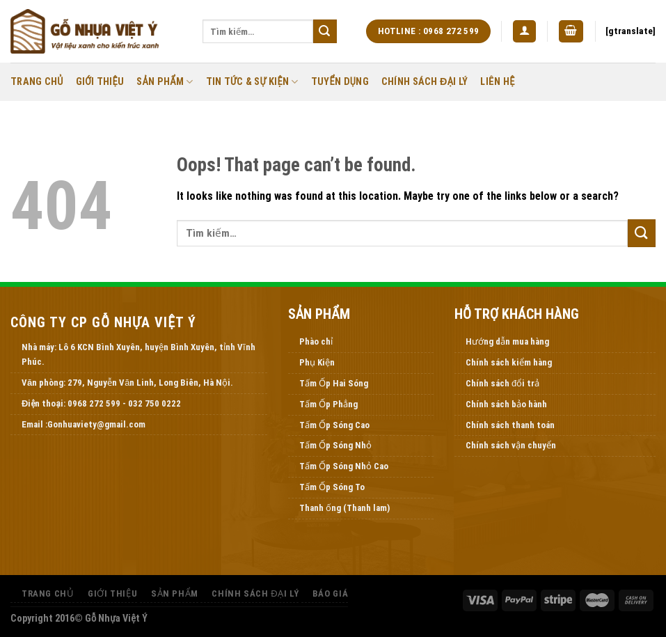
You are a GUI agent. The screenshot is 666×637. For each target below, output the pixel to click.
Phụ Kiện (317, 362)
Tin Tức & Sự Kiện (252, 81)
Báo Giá (330, 593)
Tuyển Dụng (340, 82)
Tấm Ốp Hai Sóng (333, 383)
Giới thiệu (100, 82)
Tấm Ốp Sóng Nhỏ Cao (343, 466)
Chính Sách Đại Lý (424, 82)
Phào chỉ (316, 341)
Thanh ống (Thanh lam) (344, 508)
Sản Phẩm (164, 81)
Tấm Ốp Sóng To (332, 487)
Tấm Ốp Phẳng (328, 404)
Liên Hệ (497, 82)
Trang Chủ (36, 82)
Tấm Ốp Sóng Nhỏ (335, 445)
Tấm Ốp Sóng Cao (334, 425)
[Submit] (325, 31)
